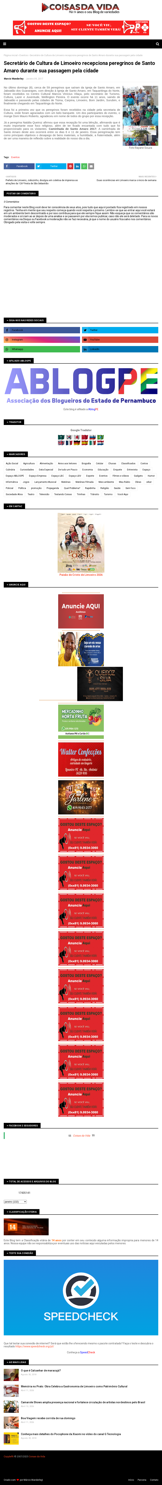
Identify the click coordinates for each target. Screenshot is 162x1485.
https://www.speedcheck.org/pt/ (35, 1346)
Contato (154, 1480)
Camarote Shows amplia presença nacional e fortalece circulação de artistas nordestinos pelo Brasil (83, 1402)
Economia (87, 469)
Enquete (117, 469)
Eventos (23, 55)
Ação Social (12, 463)
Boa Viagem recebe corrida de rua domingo (48, 1418)
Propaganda (53, 488)
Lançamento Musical (45, 482)
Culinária (10, 469)
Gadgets (138, 476)
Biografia (86, 463)
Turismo (108, 494)
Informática (12, 482)
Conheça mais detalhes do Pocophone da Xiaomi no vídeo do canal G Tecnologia (71, 1434)
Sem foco (130, 488)
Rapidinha (90, 488)
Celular (99, 463)
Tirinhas (81, 494)
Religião (104, 488)
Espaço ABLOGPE (15, 476)
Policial (9, 488)
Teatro (31, 494)
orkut (149, 482)
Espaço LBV (75, 476)
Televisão (44, 494)
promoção (36, 488)
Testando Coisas (63, 494)
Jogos (26, 482)
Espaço (146, 469)
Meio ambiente (106, 482)
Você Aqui (122, 494)
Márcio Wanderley (33, 1480)
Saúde (117, 488)
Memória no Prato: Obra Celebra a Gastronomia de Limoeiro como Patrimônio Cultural (74, 1386)
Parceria (142, 1480)
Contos (144, 463)
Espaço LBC (57, 476)
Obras (138, 482)
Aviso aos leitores (67, 463)
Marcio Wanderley (13, 78)
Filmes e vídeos (121, 476)
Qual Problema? (72, 488)
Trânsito (94, 494)
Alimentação (46, 463)
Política (22, 488)
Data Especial (46, 469)
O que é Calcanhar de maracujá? (41, 1370)
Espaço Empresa (37, 476)
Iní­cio (131, 1480)
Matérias (66, 482)
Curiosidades (27, 469)
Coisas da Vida (81, 1135)
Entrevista (132, 469)
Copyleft (8, 1456)
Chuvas (112, 463)
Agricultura (29, 463)
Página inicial (11, 55)
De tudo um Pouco (67, 469)
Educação (103, 469)
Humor (151, 476)
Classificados (128, 463)
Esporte (90, 476)
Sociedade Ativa (14, 494)
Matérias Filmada (85, 482)
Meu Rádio (124, 482)
